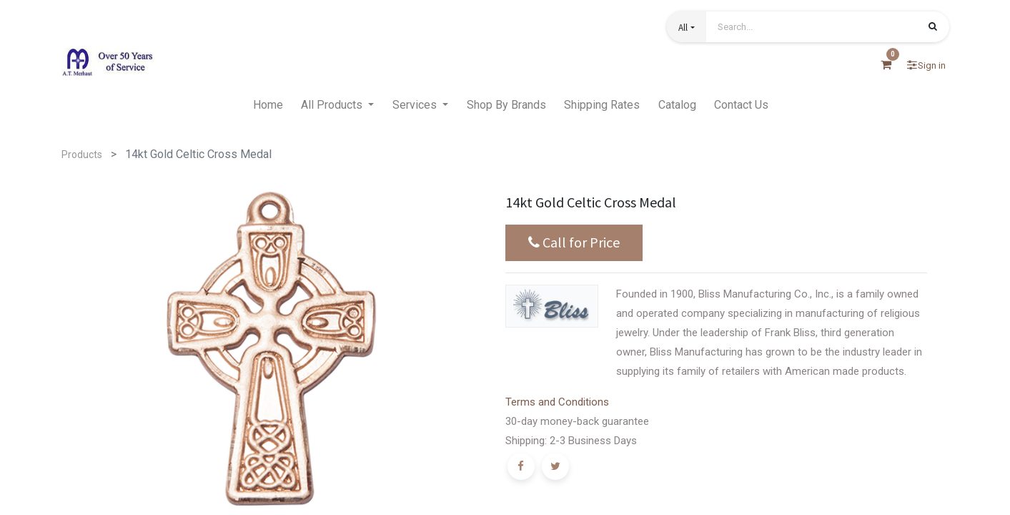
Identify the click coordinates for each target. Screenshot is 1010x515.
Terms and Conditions (557, 402)
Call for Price (574, 242)
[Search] (933, 27)
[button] (686, 26)
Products (81, 154)
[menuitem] (268, 105)
